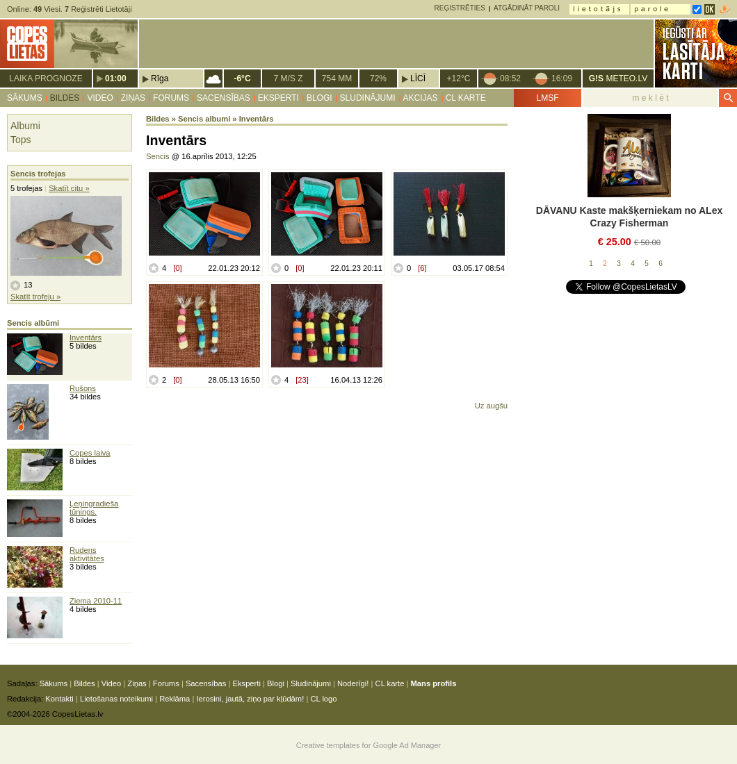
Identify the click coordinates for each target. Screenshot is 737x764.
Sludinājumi (368, 98)
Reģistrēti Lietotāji (98, 9)
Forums (171, 98)
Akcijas (420, 98)
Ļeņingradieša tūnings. (94, 507)
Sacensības (223, 98)
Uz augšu (491, 405)
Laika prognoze (45, 78)
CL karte (466, 98)
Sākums (24, 98)
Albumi (25, 125)
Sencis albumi (204, 119)
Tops (20, 139)
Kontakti (59, 699)
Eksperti (278, 98)
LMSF (547, 98)
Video (100, 98)
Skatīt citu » (69, 188)
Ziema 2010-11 (96, 601)
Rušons (83, 388)
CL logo (323, 699)
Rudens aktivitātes (87, 554)
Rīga (159, 78)
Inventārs (86, 337)
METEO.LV (618, 78)
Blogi (319, 98)
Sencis (158, 156)
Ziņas (133, 98)
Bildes (65, 98)
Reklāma (174, 699)
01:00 (116, 78)
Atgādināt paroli (527, 8)
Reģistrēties (460, 8)
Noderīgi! (352, 683)
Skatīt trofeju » (35, 296)
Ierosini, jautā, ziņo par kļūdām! (250, 699)
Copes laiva (90, 453)
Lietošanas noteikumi (116, 699)
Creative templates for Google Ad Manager (369, 745)
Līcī (418, 78)
